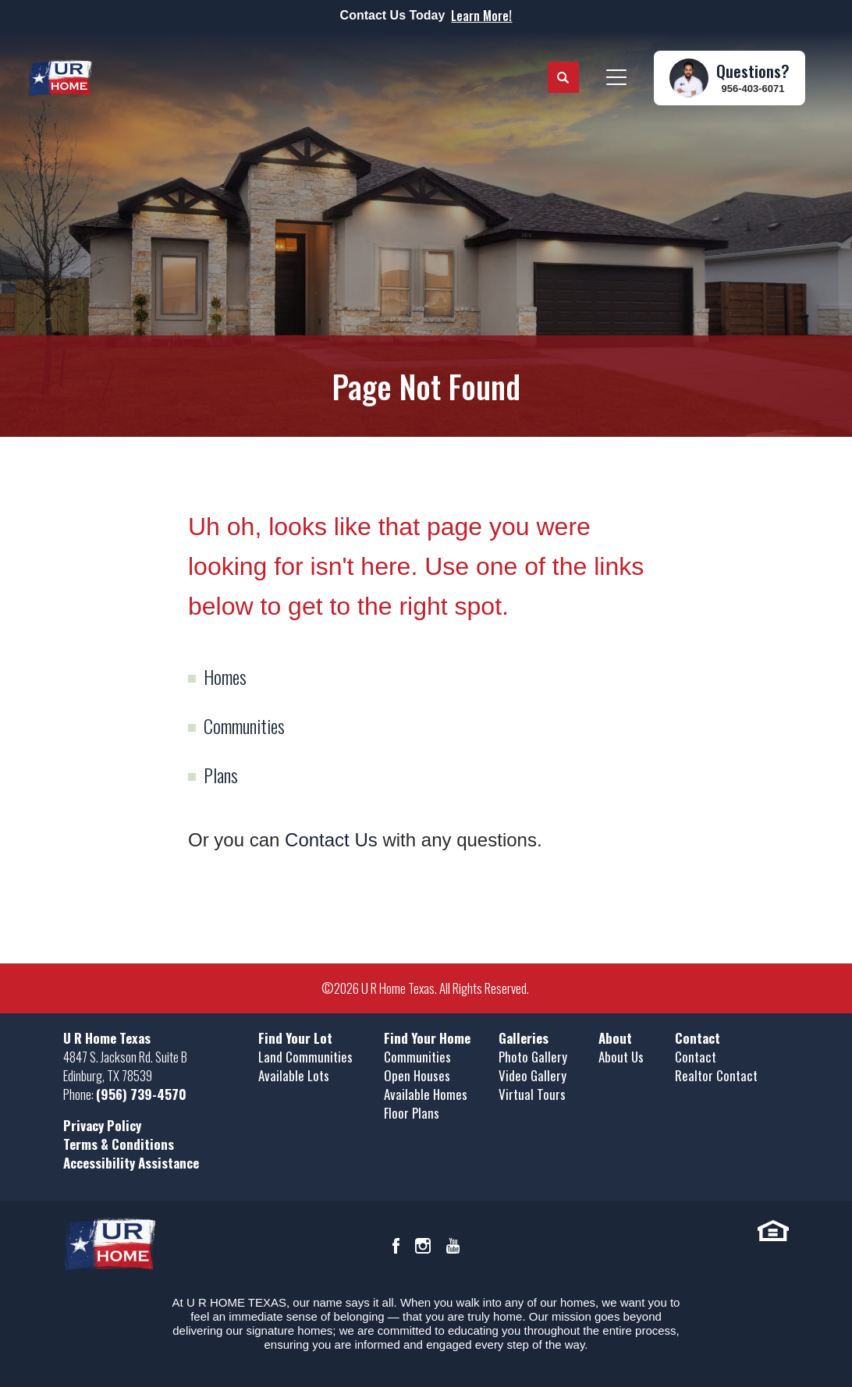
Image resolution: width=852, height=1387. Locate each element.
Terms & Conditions (118, 1144)
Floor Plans (411, 1113)
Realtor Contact (716, 1075)
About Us (621, 1056)
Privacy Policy (102, 1125)
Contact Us (331, 839)
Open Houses (417, 1075)
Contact (695, 1056)
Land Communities (305, 1056)
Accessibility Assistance (131, 1162)
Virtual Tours (532, 1094)
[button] (563, 78)
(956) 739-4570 (141, 1094)
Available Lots (293, 1075)
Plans (221, 775)
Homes (225, 676)
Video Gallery (532, 1075)
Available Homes (425, 1094)
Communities (244, 725)
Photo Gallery (533, 1056)
